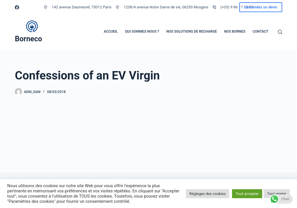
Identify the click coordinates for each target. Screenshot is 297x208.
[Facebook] (17, 7)
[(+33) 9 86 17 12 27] (214, 7)
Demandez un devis (260, 7)
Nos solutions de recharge (191, 31)
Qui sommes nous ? (142, 31)
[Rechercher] (280, 32)
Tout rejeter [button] (276, 194)
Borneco (28, 39)
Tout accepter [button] (247, 194)
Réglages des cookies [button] (207, 194)
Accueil (111, 31)
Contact (260, 31)
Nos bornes (234, 31)
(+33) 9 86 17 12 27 (236, 7)
